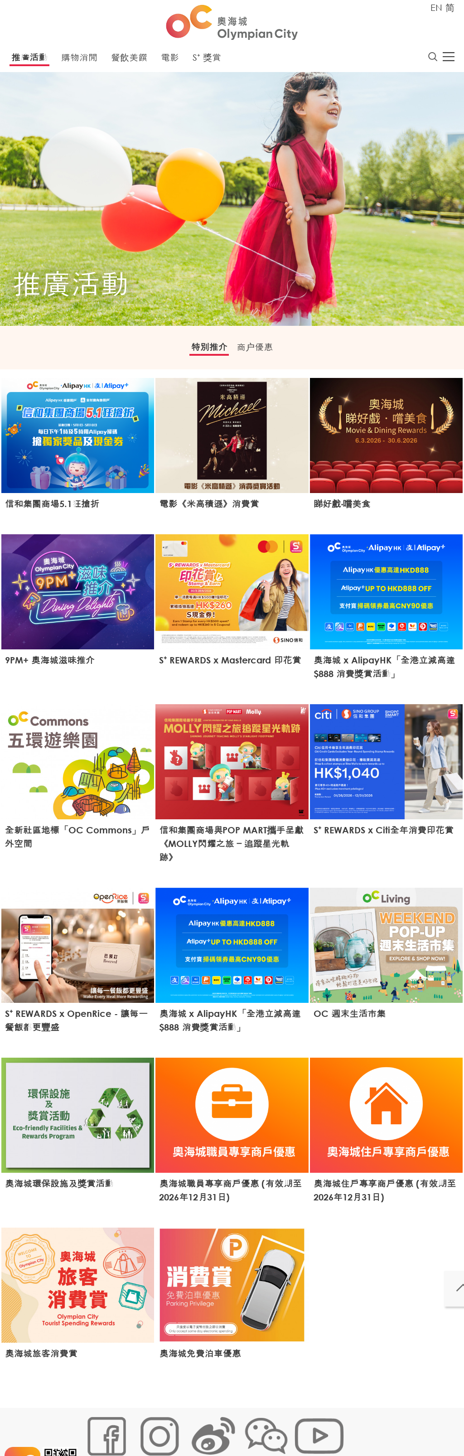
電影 (170, 60)
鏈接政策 (175, 1427)
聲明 (271, 1427)
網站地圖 (96, 1427)
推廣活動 (29, 60)
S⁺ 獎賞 (207, 60)
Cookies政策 (136, 1427)
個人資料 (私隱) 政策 (226, 1427)
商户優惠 (261, 351)
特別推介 (202, 351)
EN (436, 7)
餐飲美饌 (129, 60)
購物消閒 (79, 60)
